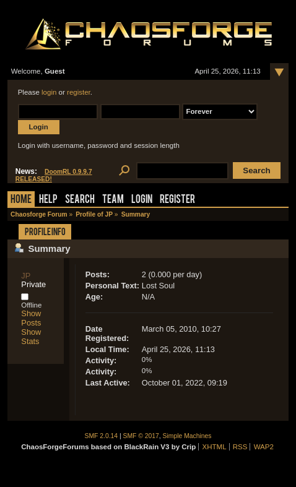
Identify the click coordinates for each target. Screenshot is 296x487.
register (78, 92)
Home (21, 200)
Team (113, 200)
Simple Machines (187, 436)
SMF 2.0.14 (101, 436)
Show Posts (31, 318)
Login (141, 200)
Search (80, 200)
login (48, 92)
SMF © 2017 (141, 436)
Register (177, 200)
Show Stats (31, 336)
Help (48, 200)
